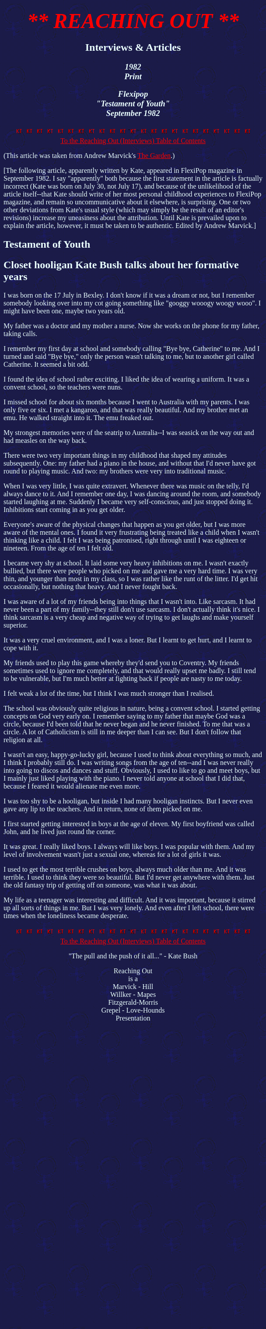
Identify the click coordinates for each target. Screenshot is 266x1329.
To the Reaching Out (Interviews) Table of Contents (135, 136)
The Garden (154, 155)
